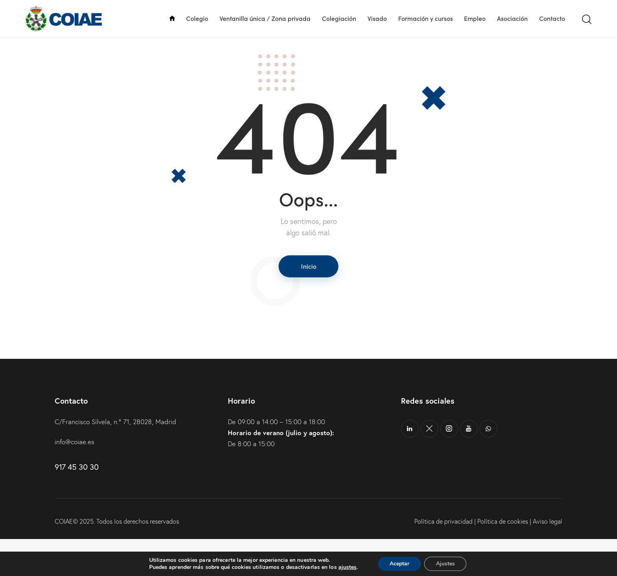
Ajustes (445, 563)
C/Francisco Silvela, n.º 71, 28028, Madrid (115, 458)
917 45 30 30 (76, 504)
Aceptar (399, 563)
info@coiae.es (74, 479)
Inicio (308, 303)
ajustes (347, 567)
